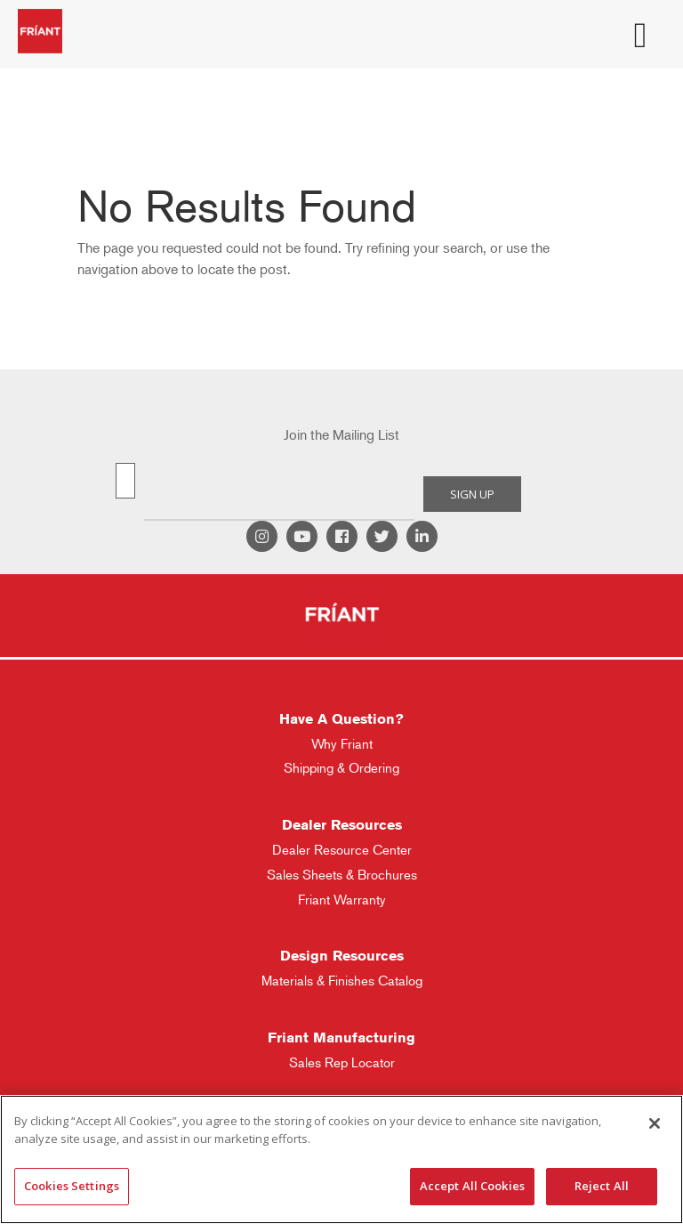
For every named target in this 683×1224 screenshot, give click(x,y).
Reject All (602, 1186)
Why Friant (342, 743)
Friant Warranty (342, 899)
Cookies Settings (71, 1186)
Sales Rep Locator (342, 1062)
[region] (341, 1159)
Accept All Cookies (472, 1186)
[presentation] (279, 494)
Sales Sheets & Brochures (342, 874)
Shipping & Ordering (341, 767)
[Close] (654, 1123)
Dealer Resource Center (342, 849)
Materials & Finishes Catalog (341, 980)
